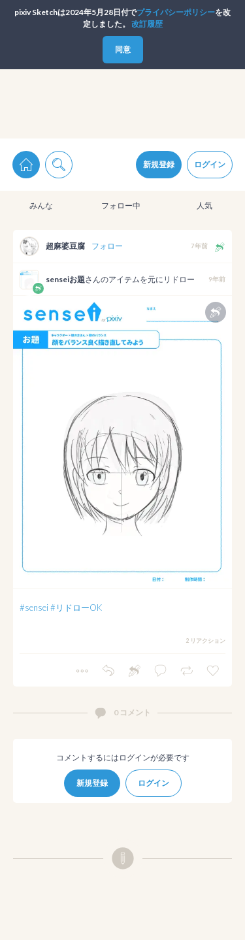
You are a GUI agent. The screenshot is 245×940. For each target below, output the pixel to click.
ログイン (209, 164)
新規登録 (158, 164)
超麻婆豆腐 (65, 246)
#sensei (34, 607)
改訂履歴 (147, 24)
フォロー (107, 246)
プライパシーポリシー (176, 12)
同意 (123, 49)
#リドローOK (76, 607)
